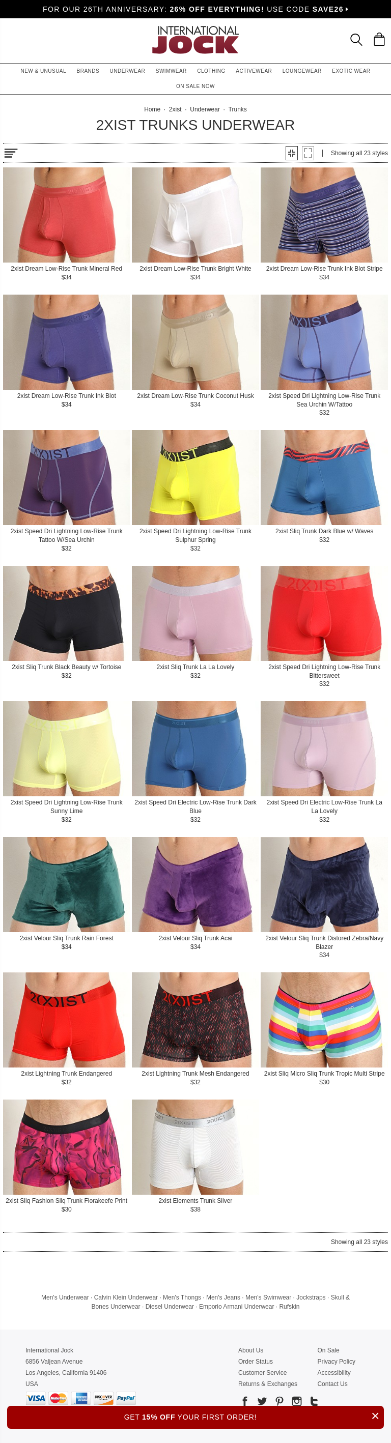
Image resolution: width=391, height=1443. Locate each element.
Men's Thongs (182, 1297)
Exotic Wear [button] (351, 71)
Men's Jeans (223, 1297)
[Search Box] (356, 40)
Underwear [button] (128, 71)
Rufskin (289, 1306)
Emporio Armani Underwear (236, 1306)
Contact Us (332, 1384)
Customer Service (262, 1372)
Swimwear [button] (171, 71)
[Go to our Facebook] (245, 1403)
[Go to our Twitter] (261, 1403)
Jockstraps (310, 1297)
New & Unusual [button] (43, 71)
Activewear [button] (254, 71)
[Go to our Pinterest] (278, 1403)
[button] (292, 153)
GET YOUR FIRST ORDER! (254, 1416)
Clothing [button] (211, 71)
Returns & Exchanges (267, 1384)
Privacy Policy (336, 1361)
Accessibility (333, 1372)
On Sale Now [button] (195, 86)
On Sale (328, 1350)
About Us (250, 1350)
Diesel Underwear (170, 1306)
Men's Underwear (65, 1297)
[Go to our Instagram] (295, 1403)
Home (152, 109)
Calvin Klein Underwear (126, 1297)
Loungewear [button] (302, 71)
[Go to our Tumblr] (313, 1403)
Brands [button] (88, 71)
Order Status (255, 1361)
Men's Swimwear (268, 1297)
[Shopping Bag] (379, 39)
